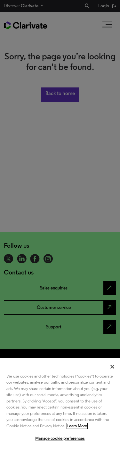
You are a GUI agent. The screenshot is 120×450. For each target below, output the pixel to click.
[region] (60, 404)
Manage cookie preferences (59, 438)
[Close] (112, 367)
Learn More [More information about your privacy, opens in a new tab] (77, 426)
